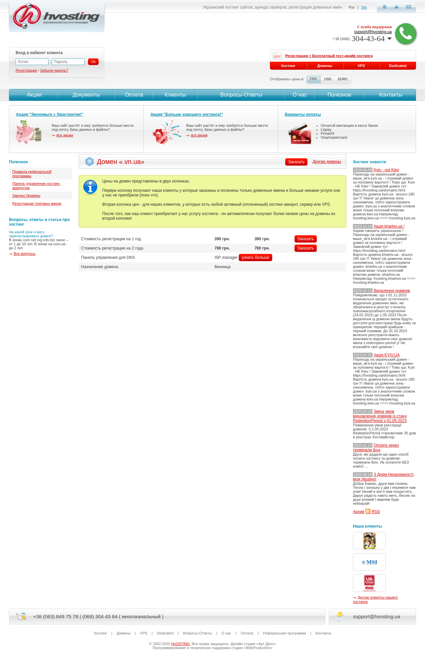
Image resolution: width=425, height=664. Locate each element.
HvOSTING (180, 644)
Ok (93, 62)
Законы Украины (26, 195)
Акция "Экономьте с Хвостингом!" (49, 114)
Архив (358, 511)
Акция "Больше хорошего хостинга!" (186, 114)
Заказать (306, 239)
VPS (361, 66)
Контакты (390, 95)
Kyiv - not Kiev (386, 170)
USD (327, 79)
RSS (376, 511)
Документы (86, 95)
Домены (324, 66)
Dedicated (398, 66)
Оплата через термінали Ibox (376, 447)
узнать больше (255, 257)
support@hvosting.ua (373, 32)
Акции (33, 95)
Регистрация (26, 70)
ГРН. (313, 79)
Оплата (134, 95)
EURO (343, 79)
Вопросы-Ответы (241, 95)
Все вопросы (24, 254)
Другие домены (326, 161)
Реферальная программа (284, 633)
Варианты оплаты (303, 114)
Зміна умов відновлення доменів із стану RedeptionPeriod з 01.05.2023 (380, 416)
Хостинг (288, 66)
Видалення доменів (392, 290)
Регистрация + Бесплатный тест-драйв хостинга (329, 56)
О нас (300, 95)
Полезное (339, 95)
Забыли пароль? (54, 70)
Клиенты (175, 95)
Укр (364, 7)
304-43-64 (362, 38)
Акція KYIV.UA (387, 355)
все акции (64, 135)
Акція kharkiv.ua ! (389, 226)
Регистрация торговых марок (36, 203)
